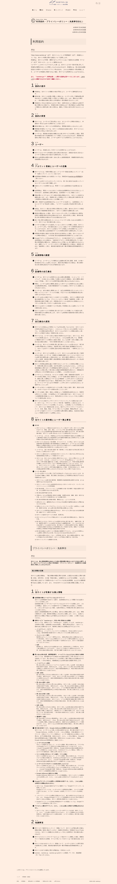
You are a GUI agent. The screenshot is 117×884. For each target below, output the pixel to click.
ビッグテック (58, 10)
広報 (18, 881)
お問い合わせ (57, 881)
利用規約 (23, 881)
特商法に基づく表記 (47, 881)
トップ (18, 877)
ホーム (34, 10)
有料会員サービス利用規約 (34, 881)
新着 (41, 10)
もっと (82, 10)
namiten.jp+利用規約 (75, 177)
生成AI (68, 10)
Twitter (48, 10)
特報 (75, 10)
